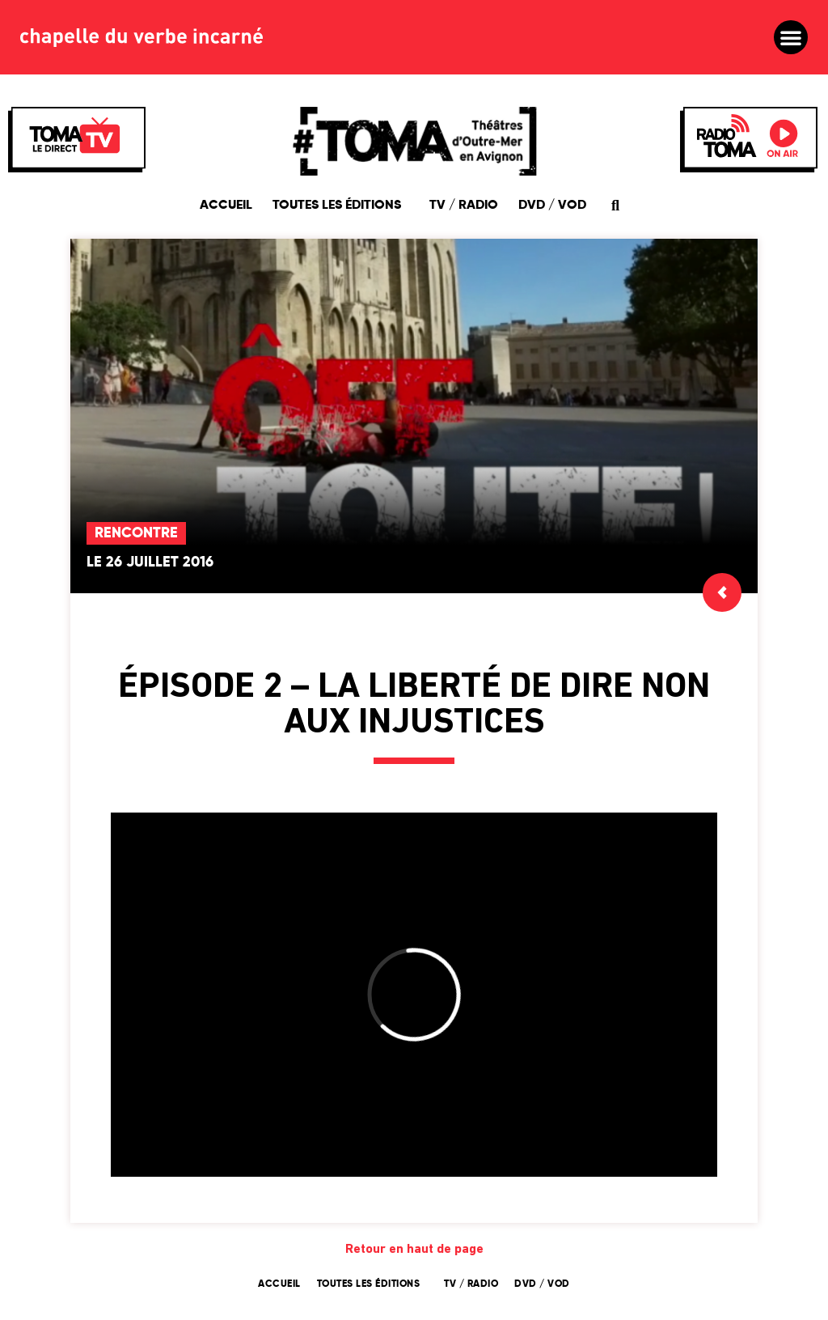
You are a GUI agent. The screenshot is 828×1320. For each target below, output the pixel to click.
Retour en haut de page (414, 1249)
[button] (791, 37)
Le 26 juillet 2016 (150, 562)
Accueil (226, 205)
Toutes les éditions (340, 205)
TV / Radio (463, 205)
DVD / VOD (552, 205)
